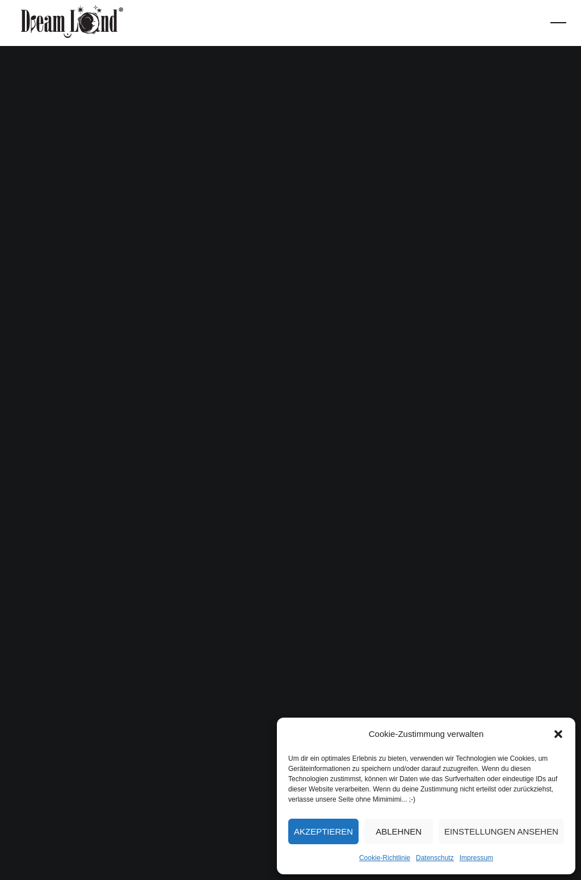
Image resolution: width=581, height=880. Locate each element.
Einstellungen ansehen (501, 831)
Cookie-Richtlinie (384, 858)
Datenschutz (435, 858)
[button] (558, 734)
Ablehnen (399, 831)
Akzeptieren (323, 831)
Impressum (476, 858)
